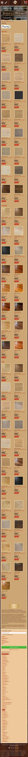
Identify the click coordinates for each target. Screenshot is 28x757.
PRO (2, 361)
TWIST (3, 541)
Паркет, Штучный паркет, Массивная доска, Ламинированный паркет (15, 2)
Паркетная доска (9, 21)
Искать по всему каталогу (8, 634)
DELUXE (4, 31)
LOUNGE (4, 205)
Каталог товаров (3, 21)
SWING (3, 498)
